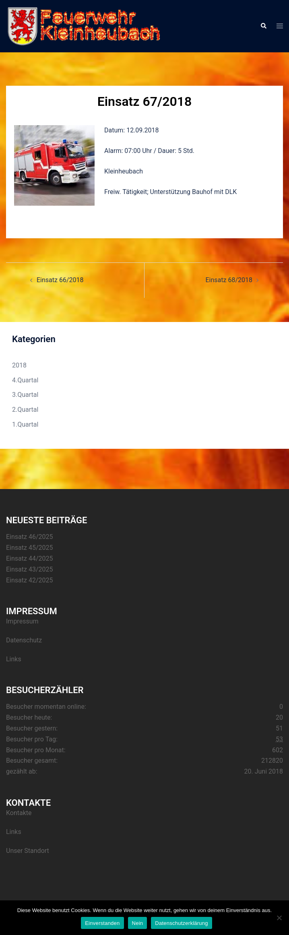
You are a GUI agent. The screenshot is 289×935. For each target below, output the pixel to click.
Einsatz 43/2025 (29, 569)
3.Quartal (25, 394)
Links (13, 659)
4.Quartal (25, 380)
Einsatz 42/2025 (29, 580)
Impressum (22, 621)
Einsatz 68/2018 (229, 280)
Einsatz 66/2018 (60, 280)
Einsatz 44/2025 (29, 558)
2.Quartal (25, 409)
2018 (19, 365)
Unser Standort (27, 851)
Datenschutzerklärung (181, 923)
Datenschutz (24, 640)
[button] (263, 26)
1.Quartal (25, 424)
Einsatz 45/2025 (29, 547)
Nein (137, 923)
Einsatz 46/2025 (29, 537)
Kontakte (19, 813)
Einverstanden (102, 923)
